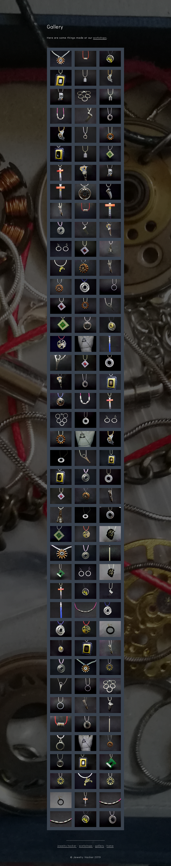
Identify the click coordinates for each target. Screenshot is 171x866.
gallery (99, 845)
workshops (100, 37)
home (110, 845)
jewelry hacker (66, 845)
